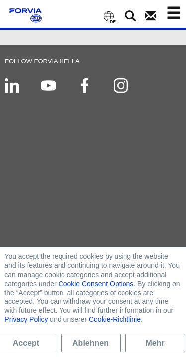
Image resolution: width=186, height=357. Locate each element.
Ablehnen (90, 343)
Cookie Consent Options (96, 284)
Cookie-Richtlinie (115, 319)
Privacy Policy (26, 319)
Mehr (154, 343)
